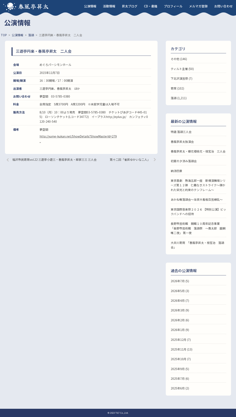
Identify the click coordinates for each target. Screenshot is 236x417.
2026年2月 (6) (180, 320)
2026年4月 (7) (180, 300)
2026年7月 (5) (180, 281)
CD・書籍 (150, 6)
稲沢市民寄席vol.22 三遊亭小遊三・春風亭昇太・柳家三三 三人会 (54, 159)
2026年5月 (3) (180, 291)
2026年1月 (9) (180, 330)
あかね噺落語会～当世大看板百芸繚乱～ (197, 199)
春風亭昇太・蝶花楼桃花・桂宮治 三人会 (198, 151)
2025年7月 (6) (180, 378)
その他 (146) (179, 59)
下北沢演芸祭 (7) (181, 78)
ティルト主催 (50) (182, 69)
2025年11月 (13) (181, 349)
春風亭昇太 (33, 6)
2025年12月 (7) (181, 340)
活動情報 (109, 6)
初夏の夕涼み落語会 (184, 161)
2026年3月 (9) (180, 310)
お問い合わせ (223, 6)
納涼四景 (176, 171)
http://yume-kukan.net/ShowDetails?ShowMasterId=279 (78, 136)
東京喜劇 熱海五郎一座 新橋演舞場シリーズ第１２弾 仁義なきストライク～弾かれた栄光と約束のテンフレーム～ (198, 185)
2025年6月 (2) (180, 388)
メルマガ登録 (198, 6)
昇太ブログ (129, 6)
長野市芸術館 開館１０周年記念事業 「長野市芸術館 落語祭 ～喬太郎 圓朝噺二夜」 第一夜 (198, 228)
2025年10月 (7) (181, 359)
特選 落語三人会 (181, 132)
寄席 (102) (177, 88)
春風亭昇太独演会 (182, 142)
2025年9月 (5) (180, 369)
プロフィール (173, 6)
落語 (173, 98)
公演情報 (90, 6)
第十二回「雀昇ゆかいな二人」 (130, 159)
